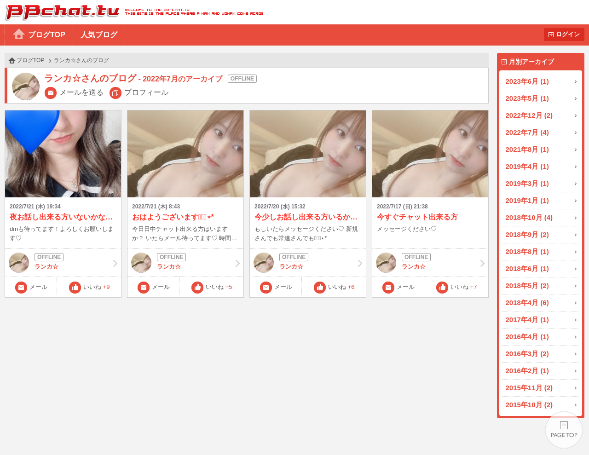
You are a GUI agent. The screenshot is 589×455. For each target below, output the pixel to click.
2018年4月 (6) (527, 302)
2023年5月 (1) (527, 98)
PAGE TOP (563, 429)
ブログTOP (46, 35)
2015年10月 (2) (529, 405)
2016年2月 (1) (527, 370)
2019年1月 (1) (527, 200)
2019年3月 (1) (527, 183)
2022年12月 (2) (529, 115)
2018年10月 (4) (529, 217)
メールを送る (81, 92)
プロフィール (146, 92)
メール (38, 286)
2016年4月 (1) (527, 336)
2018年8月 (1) (527, 251)
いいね (96, 286)
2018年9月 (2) (527, 234)
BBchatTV (131, 12)
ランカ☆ (63, 263)
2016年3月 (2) (527, 353)
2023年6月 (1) (527, 81)
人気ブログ (99, 35)
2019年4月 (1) (527, 166)
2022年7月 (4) (527, 132)
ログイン (568, 34)
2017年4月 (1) (527, 319)
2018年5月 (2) (527, 285)
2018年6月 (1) (527, 268)
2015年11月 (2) (529, 388)
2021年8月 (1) (527, 149)
